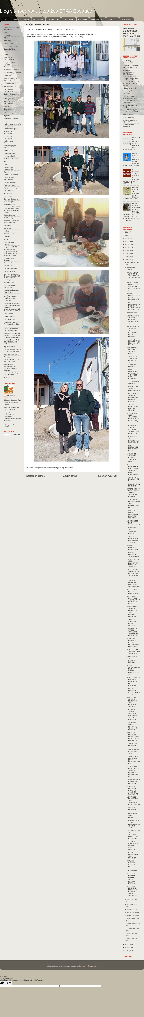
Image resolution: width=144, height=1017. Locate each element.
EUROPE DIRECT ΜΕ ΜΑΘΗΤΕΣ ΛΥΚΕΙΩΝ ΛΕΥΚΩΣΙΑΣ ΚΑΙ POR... (133, 492)
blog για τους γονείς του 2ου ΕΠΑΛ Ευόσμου (46, 11)
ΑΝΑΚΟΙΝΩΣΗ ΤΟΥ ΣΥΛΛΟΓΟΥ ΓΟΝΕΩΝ (132, 531)
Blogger (94, 966)
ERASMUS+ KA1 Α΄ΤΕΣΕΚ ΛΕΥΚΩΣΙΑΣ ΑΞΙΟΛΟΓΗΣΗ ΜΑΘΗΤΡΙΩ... (133, 632)
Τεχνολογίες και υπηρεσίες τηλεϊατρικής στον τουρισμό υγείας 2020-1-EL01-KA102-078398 (12, 208)
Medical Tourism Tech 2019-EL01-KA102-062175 (11, 342)
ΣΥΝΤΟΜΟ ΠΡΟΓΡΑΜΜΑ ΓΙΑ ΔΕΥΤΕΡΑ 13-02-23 (132, 539)
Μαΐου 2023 (131, 909)
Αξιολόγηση (8, 38)
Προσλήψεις (8, 190)
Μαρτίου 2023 (132, 899)
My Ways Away (67, 468)
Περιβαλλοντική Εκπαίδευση (9, 178)
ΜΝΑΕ (6, 162)
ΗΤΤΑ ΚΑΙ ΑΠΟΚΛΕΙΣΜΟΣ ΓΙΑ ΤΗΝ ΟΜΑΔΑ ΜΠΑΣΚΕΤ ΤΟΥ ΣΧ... (133, 670)
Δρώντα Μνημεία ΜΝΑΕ (12, 72)
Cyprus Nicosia (9, 271)
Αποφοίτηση (8, 43)
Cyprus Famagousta (11, 268)
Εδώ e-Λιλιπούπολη (11, 78)
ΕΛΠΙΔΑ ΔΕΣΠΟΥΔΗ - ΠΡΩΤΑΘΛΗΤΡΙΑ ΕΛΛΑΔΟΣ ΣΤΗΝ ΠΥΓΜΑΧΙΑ (133, 374)
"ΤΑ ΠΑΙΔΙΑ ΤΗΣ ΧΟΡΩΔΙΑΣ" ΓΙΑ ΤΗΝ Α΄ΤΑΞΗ (133, 651)
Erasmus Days (9, 282)
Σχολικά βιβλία (9, 202)
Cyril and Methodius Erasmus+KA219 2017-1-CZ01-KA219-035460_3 (12, 277)
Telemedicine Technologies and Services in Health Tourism (10, 367)
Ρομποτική (7, 196)
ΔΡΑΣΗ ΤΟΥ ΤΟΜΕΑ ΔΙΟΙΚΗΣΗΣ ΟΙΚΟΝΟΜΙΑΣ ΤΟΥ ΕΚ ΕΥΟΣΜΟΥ (132, 714)
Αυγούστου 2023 (133, 919)
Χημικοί (6, 239)
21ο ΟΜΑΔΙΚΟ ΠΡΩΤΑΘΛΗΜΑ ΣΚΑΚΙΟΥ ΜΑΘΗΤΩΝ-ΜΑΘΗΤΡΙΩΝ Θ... (133, 771)
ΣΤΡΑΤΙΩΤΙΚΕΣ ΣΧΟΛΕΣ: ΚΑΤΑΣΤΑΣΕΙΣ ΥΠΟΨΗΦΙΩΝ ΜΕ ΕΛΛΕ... (132, 726)
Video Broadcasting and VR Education (12, 374)
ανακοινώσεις (126, 19)
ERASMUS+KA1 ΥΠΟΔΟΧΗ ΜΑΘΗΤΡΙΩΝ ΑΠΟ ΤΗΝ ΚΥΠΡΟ (132, 397)
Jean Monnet (8, 314)
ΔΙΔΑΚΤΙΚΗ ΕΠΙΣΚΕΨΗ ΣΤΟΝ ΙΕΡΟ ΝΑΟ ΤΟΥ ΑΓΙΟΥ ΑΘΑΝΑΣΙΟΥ (132, 891)
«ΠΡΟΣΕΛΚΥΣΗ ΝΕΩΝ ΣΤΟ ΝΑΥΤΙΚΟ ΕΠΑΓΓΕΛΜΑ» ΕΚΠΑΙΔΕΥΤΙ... (133, 642)
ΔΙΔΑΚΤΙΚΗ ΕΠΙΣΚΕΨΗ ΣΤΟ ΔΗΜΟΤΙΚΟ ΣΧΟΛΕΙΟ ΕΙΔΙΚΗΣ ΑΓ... (132, 812)
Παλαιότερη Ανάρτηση (106, 476)
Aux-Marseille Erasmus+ (9, 259)
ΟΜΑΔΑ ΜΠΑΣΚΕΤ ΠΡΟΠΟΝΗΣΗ (132, 547)
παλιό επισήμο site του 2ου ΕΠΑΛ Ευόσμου (130, 66)
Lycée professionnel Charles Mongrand (47, 468)
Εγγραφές (7, 75)
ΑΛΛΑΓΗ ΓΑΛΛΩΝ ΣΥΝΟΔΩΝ (133, 383)
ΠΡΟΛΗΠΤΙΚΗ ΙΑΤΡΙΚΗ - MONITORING (133, 591)
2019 (127, 247)
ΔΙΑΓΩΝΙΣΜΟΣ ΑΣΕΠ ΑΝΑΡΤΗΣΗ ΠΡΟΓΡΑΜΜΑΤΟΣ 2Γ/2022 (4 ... (133, 418)
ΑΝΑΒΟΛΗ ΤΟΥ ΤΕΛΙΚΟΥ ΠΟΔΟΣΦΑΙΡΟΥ (133, 388)
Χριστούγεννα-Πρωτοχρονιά (9, 243)
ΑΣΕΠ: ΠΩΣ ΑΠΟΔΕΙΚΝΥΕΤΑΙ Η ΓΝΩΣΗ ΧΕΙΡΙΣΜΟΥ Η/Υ (133, 583)
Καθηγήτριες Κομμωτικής (8, 132)
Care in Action (9, 263)
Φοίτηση (7, 231)
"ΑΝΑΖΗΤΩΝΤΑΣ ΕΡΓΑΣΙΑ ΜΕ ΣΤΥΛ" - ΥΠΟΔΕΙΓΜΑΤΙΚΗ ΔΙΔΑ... (133, 760)
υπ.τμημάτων (38, 19)
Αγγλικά (6, 32)
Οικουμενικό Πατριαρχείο (8, 168)
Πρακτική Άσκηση (10, 185)
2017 (127, 241)
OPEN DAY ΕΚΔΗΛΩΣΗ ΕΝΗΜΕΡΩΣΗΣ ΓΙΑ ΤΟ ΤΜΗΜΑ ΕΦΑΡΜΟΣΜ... (133, 736)
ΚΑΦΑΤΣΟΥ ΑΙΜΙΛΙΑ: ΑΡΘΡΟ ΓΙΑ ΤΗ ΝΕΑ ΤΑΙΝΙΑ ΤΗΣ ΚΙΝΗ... (133, 514)
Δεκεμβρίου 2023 (133, 939)
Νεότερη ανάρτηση (35, 476)
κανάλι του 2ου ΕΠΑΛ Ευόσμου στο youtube (130, 78)
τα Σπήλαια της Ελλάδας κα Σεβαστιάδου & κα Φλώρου (131, 83)
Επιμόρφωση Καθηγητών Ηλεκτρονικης (8, 111)
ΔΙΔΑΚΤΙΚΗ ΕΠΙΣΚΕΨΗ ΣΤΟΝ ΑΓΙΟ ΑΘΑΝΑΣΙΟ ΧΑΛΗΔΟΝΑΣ (132, 790)
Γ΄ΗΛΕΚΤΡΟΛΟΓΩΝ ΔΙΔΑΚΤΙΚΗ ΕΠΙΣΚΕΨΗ (133, 781)
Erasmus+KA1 (68, 19)
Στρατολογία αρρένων (11, 199)
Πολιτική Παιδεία (10, 182)
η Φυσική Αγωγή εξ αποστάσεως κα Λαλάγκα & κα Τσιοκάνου (129, 91)
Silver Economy (128, 114)
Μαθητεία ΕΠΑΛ (9, 153)
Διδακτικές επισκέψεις (11, 70)
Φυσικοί (7, 236)
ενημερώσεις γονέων (21, 19)
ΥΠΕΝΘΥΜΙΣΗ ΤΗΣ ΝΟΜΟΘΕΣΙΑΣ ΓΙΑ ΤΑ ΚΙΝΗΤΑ (133, 439)
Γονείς (6, 55)
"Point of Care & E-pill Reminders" (11, 28)
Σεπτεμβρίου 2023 (133, 924)
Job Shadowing (9, 316)
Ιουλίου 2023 (131, 915)
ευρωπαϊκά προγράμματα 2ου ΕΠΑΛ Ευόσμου (129, 72)
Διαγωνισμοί (8, 67)
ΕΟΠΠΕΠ (7, 106)
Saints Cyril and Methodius (128, 125)
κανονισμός (82, 19)
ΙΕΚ (5, 121)
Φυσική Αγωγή (9, 234)
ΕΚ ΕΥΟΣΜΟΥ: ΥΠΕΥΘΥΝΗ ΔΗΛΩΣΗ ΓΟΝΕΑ (132, 351)
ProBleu (7, 357)
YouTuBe (7, 377)
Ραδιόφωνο (8, 193)
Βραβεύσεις (8, 52)
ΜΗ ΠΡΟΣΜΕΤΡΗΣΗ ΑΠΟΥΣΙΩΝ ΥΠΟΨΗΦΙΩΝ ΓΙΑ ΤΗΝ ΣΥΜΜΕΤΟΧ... (133, 469)
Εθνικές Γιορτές (9, 81)
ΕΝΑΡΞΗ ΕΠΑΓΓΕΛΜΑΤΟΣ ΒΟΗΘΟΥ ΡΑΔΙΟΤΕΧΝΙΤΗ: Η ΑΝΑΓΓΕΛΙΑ (133, 306)
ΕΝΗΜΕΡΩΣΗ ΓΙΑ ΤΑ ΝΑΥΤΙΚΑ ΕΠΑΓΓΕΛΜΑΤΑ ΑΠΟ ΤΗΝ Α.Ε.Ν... (133, 824)
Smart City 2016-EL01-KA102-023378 (12, 361)
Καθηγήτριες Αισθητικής (12, 124)
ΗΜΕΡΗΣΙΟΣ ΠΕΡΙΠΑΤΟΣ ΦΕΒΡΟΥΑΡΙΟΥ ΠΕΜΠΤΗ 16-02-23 (133, 600)
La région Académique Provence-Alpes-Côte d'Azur (12, 324)
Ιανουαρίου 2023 (133, 262)
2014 (127, 232)
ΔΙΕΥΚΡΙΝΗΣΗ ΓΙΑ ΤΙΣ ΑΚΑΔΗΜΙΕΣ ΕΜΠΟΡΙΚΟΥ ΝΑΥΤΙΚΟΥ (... (133, 834)
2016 (127, 238)
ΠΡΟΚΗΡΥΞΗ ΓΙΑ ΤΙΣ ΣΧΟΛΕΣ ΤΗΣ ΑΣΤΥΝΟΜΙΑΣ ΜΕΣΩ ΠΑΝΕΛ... (133, 331)
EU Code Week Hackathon (9, 286)
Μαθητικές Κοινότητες (11, 159)
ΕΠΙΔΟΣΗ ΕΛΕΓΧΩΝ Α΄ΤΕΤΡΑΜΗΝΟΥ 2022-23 (133, 691)
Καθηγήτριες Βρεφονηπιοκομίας (10, 128)
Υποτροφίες (8, 225)
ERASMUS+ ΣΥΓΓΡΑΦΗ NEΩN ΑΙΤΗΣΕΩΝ (131, 622)
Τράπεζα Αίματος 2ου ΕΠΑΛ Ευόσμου (11, 221)
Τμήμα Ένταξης (9, 215)
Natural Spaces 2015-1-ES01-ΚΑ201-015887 (12, 350)
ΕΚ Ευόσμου (8, 86)
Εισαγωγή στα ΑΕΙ (10, 84)
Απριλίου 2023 (132, 904)
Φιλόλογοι (7, 228)
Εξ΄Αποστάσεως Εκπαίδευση (10, 102)
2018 (127, 244)
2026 (127, 951)
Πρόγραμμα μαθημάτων (12, 188)
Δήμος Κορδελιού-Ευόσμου (10, 63)
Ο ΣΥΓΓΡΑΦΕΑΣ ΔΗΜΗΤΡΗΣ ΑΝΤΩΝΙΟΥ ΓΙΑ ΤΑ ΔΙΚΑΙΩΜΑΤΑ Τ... (133, 276)
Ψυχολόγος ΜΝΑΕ (10, 247)
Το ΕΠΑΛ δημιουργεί (11, 218)
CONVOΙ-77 (8, 266)
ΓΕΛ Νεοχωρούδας (129, 117)
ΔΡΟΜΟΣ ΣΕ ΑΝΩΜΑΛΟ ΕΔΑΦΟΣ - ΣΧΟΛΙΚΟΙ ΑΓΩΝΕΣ (131, 457)
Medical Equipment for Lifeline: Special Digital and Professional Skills (12, 335)
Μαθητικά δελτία (9, 156)
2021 (127, 253)
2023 (127, 260)
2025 (127, 947)
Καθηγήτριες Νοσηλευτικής (9, 137)
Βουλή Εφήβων (9, 49)
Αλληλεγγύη (8, 35)
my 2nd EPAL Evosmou (11, 397)
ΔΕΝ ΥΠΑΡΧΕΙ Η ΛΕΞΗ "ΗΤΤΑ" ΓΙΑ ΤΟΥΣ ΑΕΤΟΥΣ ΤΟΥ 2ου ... (133, 319)
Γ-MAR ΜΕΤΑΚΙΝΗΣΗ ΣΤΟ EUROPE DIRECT (133, 448)
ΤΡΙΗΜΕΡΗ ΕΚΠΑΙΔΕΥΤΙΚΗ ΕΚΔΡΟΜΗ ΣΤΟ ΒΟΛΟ (133, 342)
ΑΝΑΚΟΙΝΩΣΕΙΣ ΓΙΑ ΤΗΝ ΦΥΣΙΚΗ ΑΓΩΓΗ (133, 523)
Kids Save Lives (9, 319)
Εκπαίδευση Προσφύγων (8, 90)
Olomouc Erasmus (10, 354)
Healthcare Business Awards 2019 (11, 291)
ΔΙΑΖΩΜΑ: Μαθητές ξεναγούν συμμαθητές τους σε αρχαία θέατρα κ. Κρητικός (130, 99)
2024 (127, 944)
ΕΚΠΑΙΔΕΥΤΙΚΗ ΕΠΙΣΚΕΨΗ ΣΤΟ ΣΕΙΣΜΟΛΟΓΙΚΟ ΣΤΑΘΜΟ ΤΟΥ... (133, 748)
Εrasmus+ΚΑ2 (53, 19)
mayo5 (82, 966)
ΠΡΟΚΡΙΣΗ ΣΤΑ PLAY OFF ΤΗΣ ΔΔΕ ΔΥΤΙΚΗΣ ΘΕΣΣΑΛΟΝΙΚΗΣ (133, 286)
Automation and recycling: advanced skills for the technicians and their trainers (12, 252)
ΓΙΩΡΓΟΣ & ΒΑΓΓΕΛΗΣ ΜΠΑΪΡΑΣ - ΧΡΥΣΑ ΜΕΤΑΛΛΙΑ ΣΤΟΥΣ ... (131, 878)
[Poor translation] (8, 983)
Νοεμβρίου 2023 (132, 934)
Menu (7, 19)
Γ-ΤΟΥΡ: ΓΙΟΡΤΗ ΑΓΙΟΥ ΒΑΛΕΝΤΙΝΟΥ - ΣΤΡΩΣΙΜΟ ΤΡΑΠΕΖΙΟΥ (133, 563)
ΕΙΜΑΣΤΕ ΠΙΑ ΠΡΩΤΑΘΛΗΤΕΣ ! (133, 479)
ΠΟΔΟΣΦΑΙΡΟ (132, 313)
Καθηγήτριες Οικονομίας (8, 142)
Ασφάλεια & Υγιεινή (11, 46)
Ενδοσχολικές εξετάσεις (12, 94)
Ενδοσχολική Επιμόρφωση (8, 98)
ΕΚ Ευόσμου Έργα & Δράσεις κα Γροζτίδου (130, 110)
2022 (127, 257)
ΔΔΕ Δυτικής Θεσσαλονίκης (9, 58)
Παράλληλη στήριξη (11, 175)
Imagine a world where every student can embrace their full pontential (12, 297)
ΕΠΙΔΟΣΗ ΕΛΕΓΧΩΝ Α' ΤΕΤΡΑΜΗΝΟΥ (133, 554)
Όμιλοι (6, 172)
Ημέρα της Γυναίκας (11, 118)
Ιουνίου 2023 (131, 912)
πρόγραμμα (112, 19)
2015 (127, 235)
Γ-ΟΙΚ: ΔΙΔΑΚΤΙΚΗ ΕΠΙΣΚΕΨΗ (133, 485)
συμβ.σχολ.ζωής (97, 19)
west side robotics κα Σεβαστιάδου (130, 121)
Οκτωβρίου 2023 (133, 929)
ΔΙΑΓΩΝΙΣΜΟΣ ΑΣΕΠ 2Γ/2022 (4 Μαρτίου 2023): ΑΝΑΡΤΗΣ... (133, 845)
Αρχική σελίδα (70, 476)
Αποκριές (7, 41)
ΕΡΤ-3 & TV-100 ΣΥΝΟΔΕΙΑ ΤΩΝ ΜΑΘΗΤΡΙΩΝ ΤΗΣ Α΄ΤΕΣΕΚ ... (133, 573)
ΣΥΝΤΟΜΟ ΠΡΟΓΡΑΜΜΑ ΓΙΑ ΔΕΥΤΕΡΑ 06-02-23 (132, 407)
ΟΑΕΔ (6, 164)
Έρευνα (6, 116)
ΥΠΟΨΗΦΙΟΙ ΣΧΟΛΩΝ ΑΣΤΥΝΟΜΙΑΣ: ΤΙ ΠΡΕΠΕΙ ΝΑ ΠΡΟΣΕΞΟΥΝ (133, 429)
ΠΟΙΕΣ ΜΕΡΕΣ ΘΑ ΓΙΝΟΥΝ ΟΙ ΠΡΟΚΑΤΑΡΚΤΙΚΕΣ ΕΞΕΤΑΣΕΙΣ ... (133, 681)
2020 (127, 250)
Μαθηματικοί (8, 150)
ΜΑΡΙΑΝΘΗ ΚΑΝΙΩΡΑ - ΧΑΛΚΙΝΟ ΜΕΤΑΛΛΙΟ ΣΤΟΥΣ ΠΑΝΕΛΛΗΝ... (132, 865)
